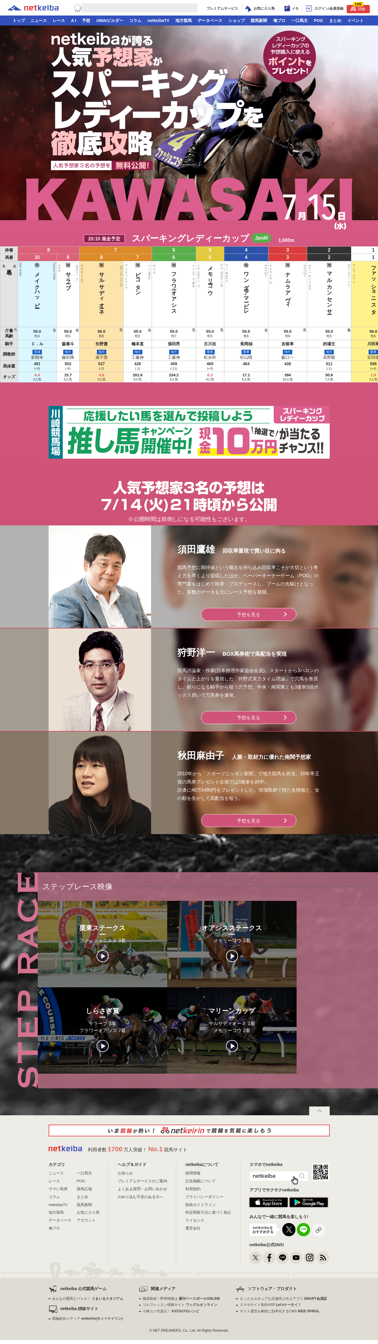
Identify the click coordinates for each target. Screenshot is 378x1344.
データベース (210, 20)
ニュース (38, 20)
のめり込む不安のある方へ (140, 1197)
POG (318, 20)
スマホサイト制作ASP (271, 1305)
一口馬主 (299, 20)
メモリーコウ (197, 277)
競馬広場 (84, 1189)
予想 (86, 20)
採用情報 (193, 1173)
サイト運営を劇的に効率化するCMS (280, 1311)
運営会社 (193, 1228)
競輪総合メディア (87, 1318)
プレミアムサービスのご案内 (142, 1181)
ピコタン (167, 277)
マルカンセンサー (241, 287)
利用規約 (193, 1189)
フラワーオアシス (182, 287)
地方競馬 (183, 20)
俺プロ (279, 20)
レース (59, 20)
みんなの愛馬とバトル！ (87, 1299)
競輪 (357, 8)
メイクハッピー (122, 283)
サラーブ (137, 274)
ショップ (236, 20)
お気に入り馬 (88, 1212)
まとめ (335, 20)
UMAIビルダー (109, 20)
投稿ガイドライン (200, 1205)
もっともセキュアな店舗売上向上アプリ (283, 1299)
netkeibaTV (159, 20)
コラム (135, 20)
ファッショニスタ (256, 287)
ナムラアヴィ (226, 283)
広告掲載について (200, 1181)
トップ (19, 20)
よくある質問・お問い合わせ (142, 1189)
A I (73, 20)
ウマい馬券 (58, 1189)
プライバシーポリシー (204, 1197)
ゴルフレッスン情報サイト (180, 1305)
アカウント (86, 1220)
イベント (355, 20)
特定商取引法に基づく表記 (208, 1212)
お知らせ (125, 1173)
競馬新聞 (259, 20)
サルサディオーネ (152, 287)
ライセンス (194, 1220)
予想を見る (248, 614)
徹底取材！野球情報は (181, 1299)
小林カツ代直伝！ (171, 1311)
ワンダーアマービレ (211, 287)
